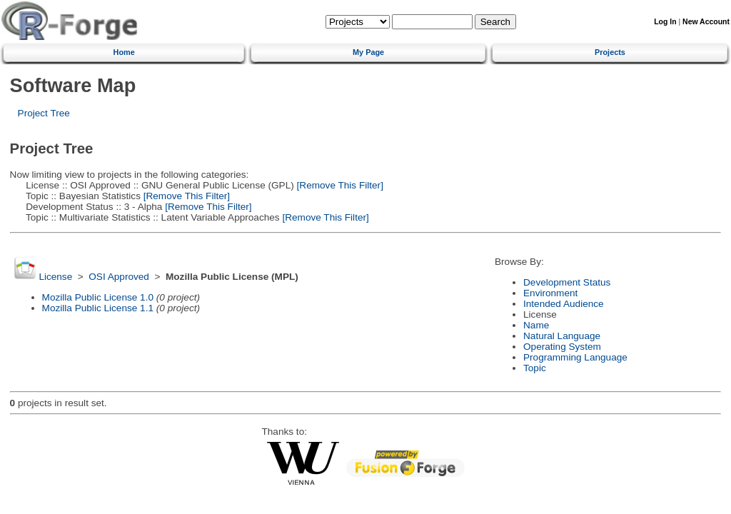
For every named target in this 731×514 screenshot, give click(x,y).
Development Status (566, 282)
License (55, 276)
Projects (610, 52)
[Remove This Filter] (338, 185)
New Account (706, 22)
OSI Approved (119, 276)
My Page (368, 52)
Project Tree (44, 113)
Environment (550, 293)
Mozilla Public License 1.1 (97, 308)
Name (536, 325)
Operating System (562, 346)
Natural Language (561, 336)
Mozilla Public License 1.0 (97, 297)
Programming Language (575, 357)
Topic (534, 368)
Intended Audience (563, 303)
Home (124, 52)
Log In (665, 22)
